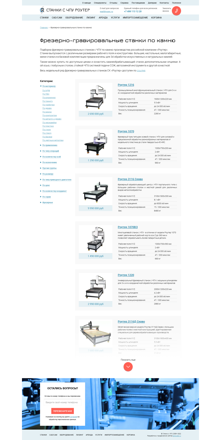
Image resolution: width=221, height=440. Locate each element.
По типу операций (50, 151)
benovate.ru (177, 436)
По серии (46, 196)
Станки (44, 17)
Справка (124, 2)
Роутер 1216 (126, 85)
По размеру (47, 173)
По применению (49, 145)
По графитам (48, 104)
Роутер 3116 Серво (130, 179)
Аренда (103, 17)
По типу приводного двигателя (56, 179)
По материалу (49, 86)
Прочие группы (49, 168)
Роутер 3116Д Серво (131, 321)
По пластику (48, 126)
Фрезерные (47, 202)
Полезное (176, 2)
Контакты (164, 2)
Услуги (115, 17)
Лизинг (90, 17)
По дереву (47, 108)
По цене (46, 185)
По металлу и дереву (51, 119)
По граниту (47, 101)
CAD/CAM (57, 17)
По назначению (49, 162)
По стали (46, 129)
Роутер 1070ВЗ (128, 227)
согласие (73, 417)
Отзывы (113, 2)
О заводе (86, 2)
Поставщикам (138, 2)
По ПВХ (45, 94)
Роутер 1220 (126, 275)
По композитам (49, 115)
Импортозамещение (135, 17)
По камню (47, 111)
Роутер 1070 (126, 131)
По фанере (47, 136)
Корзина (156, 17)
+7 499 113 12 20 (133, 11)
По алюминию (49, 97)
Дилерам (152, 2)
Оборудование (74, 17)
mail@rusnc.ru (106, 11)
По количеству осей (51, 156)
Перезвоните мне (62, 411)
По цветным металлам (52, 140)
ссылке (141, 70)
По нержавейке (49, 122)
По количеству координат (54, 191)
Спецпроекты (100, 2)
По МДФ (46, 90)
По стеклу (46, 133)
